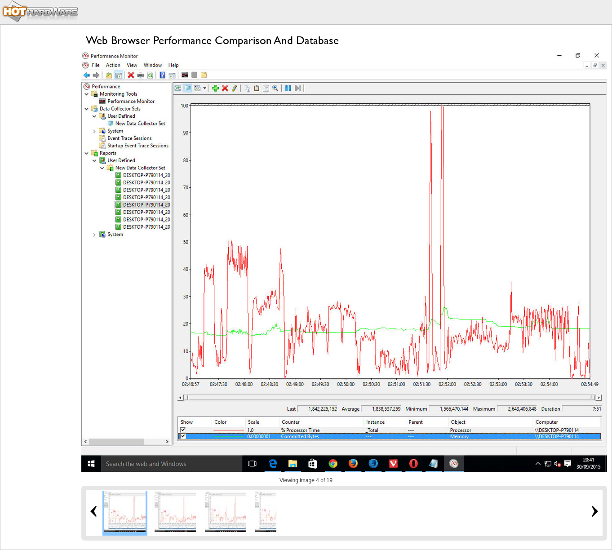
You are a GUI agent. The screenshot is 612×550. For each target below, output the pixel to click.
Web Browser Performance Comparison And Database (212, 40)
